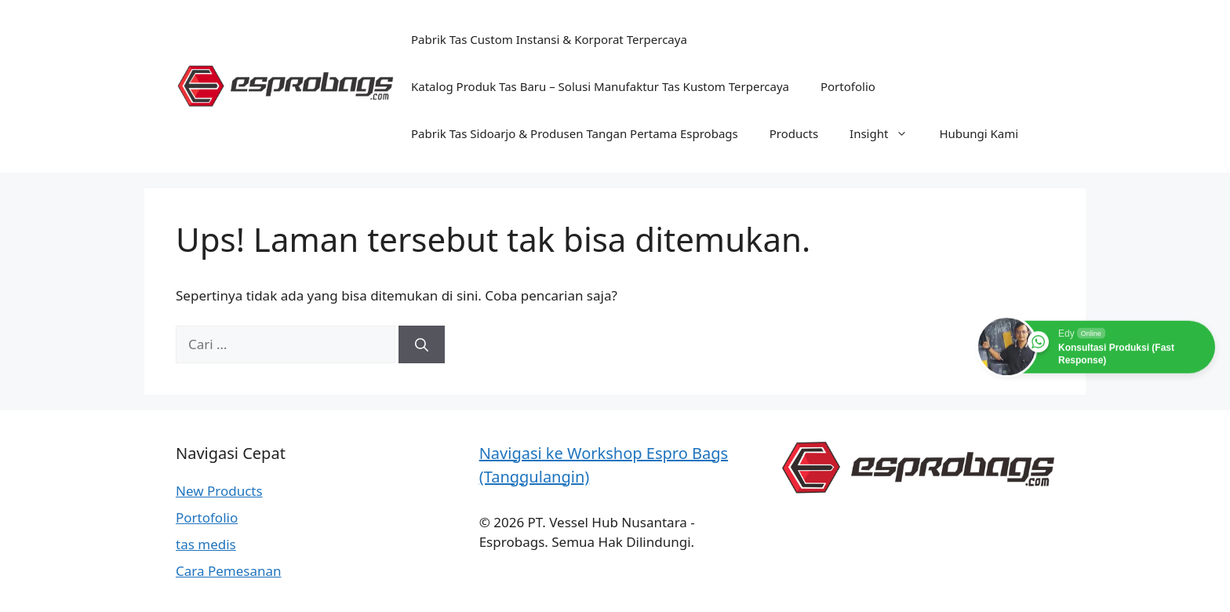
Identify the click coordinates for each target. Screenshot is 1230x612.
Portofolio (848, 86)
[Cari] (421, 344)
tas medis (206, 544)
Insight (886, 133)
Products (794, 133)
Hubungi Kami (978, 133)
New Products (219, 491)
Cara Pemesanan (229, 571)
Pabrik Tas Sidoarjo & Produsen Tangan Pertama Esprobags (574, 133)
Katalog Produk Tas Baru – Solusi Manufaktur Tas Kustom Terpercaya (600, 86)
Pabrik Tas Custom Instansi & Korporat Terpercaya (549, 39)
